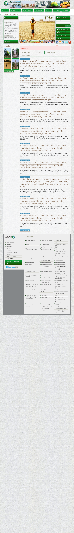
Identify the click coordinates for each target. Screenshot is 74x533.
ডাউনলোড (9, 246)
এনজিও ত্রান (9, 254)
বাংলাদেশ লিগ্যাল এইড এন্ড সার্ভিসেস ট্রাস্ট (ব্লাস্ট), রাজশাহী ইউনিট (32, 297)
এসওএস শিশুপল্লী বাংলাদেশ (61, 257)
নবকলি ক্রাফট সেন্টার (45, 277)
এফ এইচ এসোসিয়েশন (46, 257)
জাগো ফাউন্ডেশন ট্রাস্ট (60, 262)
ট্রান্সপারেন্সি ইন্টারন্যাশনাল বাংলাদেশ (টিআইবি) (46, 265)
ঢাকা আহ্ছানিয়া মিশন (30, 271)
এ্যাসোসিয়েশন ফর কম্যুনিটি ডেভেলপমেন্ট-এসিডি (47, 259)
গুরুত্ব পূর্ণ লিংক (51, 52)
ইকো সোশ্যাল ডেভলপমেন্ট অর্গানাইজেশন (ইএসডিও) (32, 249)
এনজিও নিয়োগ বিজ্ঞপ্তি (12, 252)
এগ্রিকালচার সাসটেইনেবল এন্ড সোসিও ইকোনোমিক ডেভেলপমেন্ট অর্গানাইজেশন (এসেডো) (61, 252)
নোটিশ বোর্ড (39, 52)
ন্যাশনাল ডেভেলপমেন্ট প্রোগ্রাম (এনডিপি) (45, 281)
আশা (56, 242)
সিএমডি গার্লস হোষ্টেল (45, 305)
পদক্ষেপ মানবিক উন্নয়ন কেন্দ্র (61, 280)
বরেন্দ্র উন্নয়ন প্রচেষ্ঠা (30, 289)
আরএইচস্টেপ (58, 240)
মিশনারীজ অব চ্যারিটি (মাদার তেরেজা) (60, 300)
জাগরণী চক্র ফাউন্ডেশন (46, 262)
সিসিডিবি (57, 305)
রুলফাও (27, 303)
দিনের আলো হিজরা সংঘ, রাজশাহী (31, 276)
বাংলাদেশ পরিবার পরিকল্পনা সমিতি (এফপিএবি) (61, 292)
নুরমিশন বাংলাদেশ (30, 280)
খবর (5, 17)
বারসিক (57, 289)
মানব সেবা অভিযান (59, 297)
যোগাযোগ (65, 10)
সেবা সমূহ (56, 10)
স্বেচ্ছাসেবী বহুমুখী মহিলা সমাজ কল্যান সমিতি (60, 311)
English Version (66, 1)
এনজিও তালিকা (27, 10)
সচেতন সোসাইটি (29, 305)
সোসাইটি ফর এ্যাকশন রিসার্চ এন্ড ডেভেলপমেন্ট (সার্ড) (61, 307)
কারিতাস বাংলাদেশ (30, 262)
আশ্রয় (27, 244)
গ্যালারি (48, 10)
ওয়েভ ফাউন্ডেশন (59, 260)
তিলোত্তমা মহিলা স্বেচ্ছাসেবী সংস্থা (47, 272)
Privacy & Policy (10, 258)
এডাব (27, 257)
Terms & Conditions (11, 256)
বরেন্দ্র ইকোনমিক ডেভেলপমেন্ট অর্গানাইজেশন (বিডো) (61, 286)
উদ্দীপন (57, 248)
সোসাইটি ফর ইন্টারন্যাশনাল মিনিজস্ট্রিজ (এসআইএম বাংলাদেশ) (47, 308)
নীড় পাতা (4, 10)
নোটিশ (8, 240)
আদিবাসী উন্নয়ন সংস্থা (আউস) (31, 241)
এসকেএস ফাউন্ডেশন (30, 258)
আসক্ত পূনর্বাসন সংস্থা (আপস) (45, 245)
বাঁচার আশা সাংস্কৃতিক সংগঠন (45, 290)
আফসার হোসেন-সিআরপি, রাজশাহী (46, 241)
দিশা (41, 275)
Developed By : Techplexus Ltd (12, 262)
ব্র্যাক (56, 295)
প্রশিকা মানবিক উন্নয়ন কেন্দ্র (46, 284)
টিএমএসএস (28, 264)
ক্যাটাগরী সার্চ (38, 10)
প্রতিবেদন (9, 248)
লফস (42, 303)
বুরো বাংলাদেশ (44, 295)
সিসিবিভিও (28, 306)
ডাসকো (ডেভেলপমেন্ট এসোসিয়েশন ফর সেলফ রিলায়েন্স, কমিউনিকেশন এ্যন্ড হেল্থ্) (60, 267)
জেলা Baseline (26, 55)
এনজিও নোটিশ (10, 250)
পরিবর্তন (57, 282)
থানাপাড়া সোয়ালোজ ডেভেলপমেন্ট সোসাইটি (60, 272)
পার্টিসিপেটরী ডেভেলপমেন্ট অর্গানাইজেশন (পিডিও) (32, 285)
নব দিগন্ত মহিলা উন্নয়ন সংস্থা (61, 275)
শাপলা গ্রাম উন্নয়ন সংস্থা (60, 303)
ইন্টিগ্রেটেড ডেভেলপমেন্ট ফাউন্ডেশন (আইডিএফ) (46, 249)
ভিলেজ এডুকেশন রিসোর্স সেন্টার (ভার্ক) (46, 298)
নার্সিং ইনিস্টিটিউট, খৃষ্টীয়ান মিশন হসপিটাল (61, 278)
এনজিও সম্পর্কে (15, 10)
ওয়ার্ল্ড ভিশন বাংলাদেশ (60, 258)
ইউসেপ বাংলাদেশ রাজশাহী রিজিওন (61, 245)
